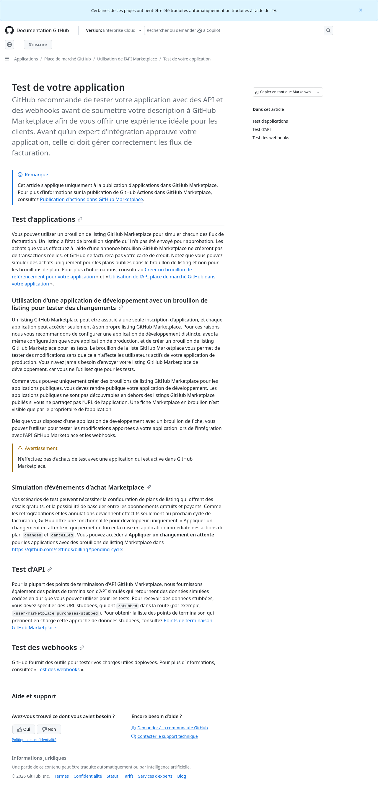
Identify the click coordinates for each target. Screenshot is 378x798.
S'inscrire (38, 44)
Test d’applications (47, 219)
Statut (112, 776)
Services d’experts (155, 776)
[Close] (361, 9)
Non (49, 729)
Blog (181, 776)
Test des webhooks (48, 647)
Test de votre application (187, 59)
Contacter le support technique (164, 736)
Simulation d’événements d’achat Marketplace (81, 487)
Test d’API (32, 569)
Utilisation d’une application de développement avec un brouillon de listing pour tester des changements (110, 304)
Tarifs (128, 776)
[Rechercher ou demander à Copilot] (238, 30)
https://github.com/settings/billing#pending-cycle (67, 549)
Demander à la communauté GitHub (169, 727)
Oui (23, 729)
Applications (26, 59)
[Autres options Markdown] (318, 92)
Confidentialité (88, 776)
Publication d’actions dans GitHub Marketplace (91, 199)
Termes (62, 776)
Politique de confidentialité (34, 739)
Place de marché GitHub (67, 59)
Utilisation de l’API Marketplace (127, 59)
